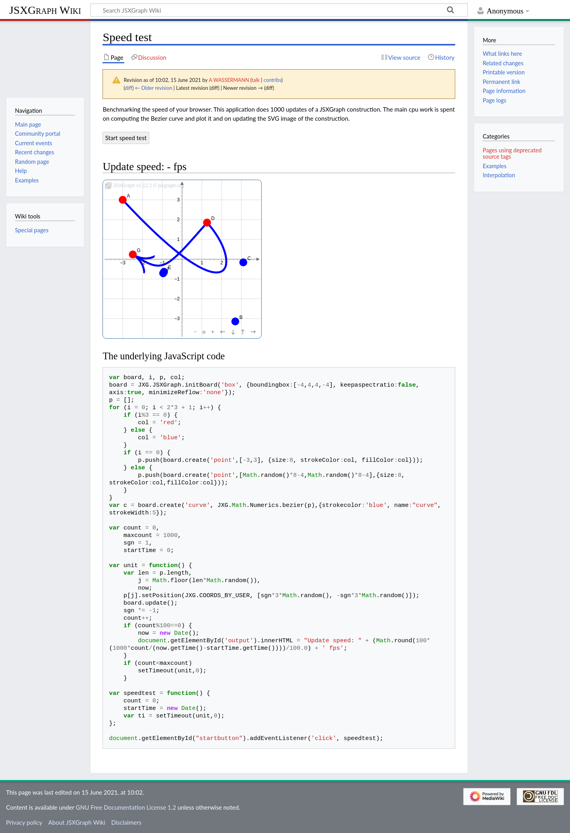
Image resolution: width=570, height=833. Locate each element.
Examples (494, 166)
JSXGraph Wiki (45, 10)
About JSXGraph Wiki (76, 822)
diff (128, 88)
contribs (272, 80)
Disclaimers (126, 822)
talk (256, 80)
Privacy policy (24, 822)
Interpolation (499, 175)
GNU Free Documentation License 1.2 (126, 807)
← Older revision (153, 88)
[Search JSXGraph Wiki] (279, 10)
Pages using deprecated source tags (512, 153)
